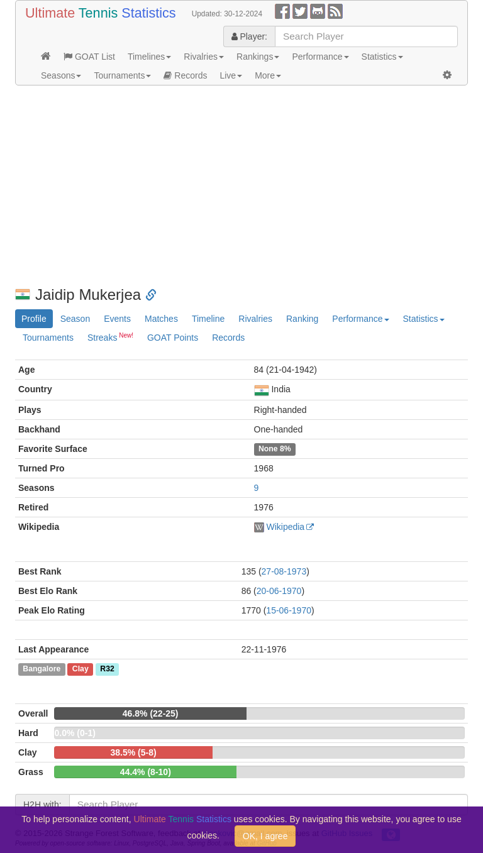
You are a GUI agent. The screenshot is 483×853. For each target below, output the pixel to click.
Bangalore (41, 669)
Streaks (110, 337)
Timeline (208, 319)
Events (117, 319)
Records (185, 75)
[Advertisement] (241, 186)
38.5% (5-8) (134, 752)
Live (230, 75)
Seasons (61, 75)
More (268, 75)
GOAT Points (172, 338)
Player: (249, 36)
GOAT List (89, 57)
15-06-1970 (288, 610)
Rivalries (204, 57)
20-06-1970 (279, 591)
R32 (107, 669)
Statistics (382, 57)
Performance (320, 57)
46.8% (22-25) (151, 713)
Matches (161, 319)
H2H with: (42, 805)
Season (75, 319)
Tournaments (122, 75)
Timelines (149, 57)
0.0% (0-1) (74, 733)
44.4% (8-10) (145, 772)
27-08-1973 (284, 571)
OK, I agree (265, 836)
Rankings (257, 57)
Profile (34, 319)
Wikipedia (285, 527)
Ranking (302, 319)
